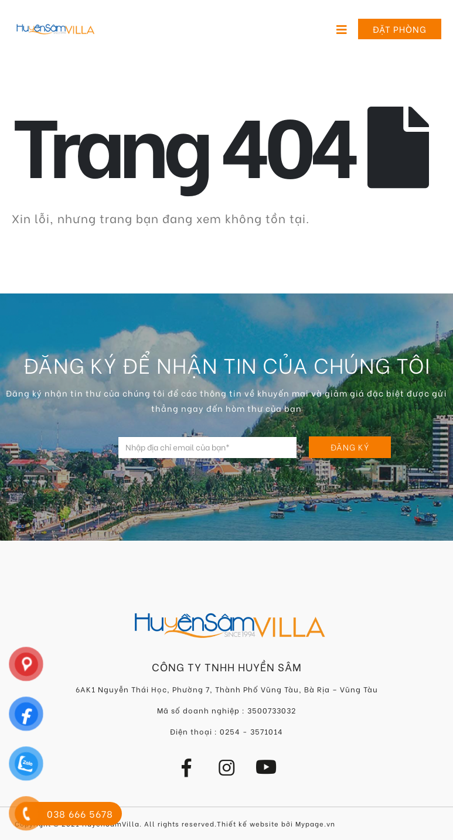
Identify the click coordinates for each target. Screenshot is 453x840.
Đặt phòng (400, 28)
